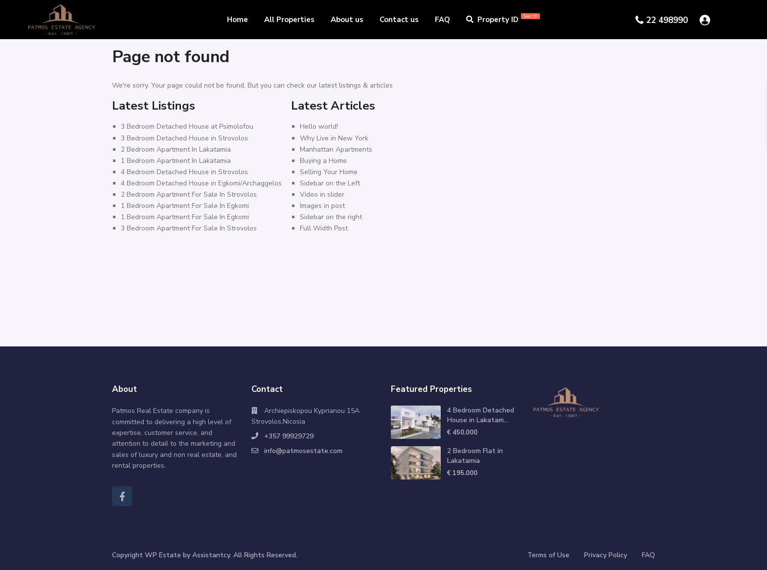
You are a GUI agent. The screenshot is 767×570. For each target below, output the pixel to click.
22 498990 (667, 20)
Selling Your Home (329, 172)
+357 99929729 (289, 436)
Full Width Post (324, 228)
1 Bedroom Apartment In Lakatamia (176, 160)
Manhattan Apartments (336, 149)
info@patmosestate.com (303, 451)
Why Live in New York (334, 138)
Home (237, 19)
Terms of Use (548, 555)
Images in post (322, 205)
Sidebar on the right (331, 217)
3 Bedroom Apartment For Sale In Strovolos (189, 228)
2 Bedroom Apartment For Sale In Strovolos (189, 194)
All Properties (289, 19)
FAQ (442, 19)
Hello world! (319, 126)
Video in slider (322, 194)
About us (347, 19)
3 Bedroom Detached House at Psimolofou (187, 126)
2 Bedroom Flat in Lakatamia (475, 455)
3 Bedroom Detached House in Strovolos (184, 138)
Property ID (503, 19)
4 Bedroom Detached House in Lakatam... (480, 415)
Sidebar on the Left (330, 183)
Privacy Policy (605, 555)
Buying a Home (323, 160)
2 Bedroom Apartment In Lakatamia (176, 149)
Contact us (399, 19)
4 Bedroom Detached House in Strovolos (184, 172)
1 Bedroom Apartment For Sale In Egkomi (185, 205)
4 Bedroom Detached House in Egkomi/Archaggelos (201, 183)
